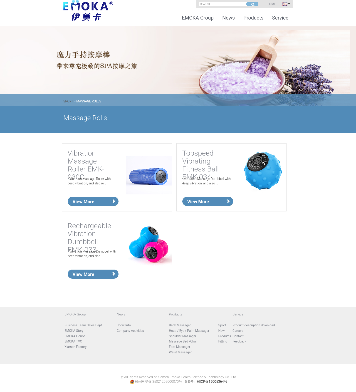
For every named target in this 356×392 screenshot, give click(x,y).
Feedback (239, 341)
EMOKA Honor (74, 336)
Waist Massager (180, 352)
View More (83, 201)
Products (253, 18)
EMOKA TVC (73, 341)
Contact (238, 336)
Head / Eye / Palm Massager (189, 330)
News (228, 18)
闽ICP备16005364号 (211, 382)
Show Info (124, 325)
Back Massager (180, 325)
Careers (237, 330)
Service (280, 18)
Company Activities (130, 330)
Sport (68, 101)
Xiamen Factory (75, 347)
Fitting (222, 341)
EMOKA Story (73, 330)
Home (271, 4)
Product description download (253, 325)
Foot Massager (179, 347)
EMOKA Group (198, 18)
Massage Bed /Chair (183, 341)
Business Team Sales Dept (83, 325)
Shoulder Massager (182, 336)
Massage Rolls (88, 101)
